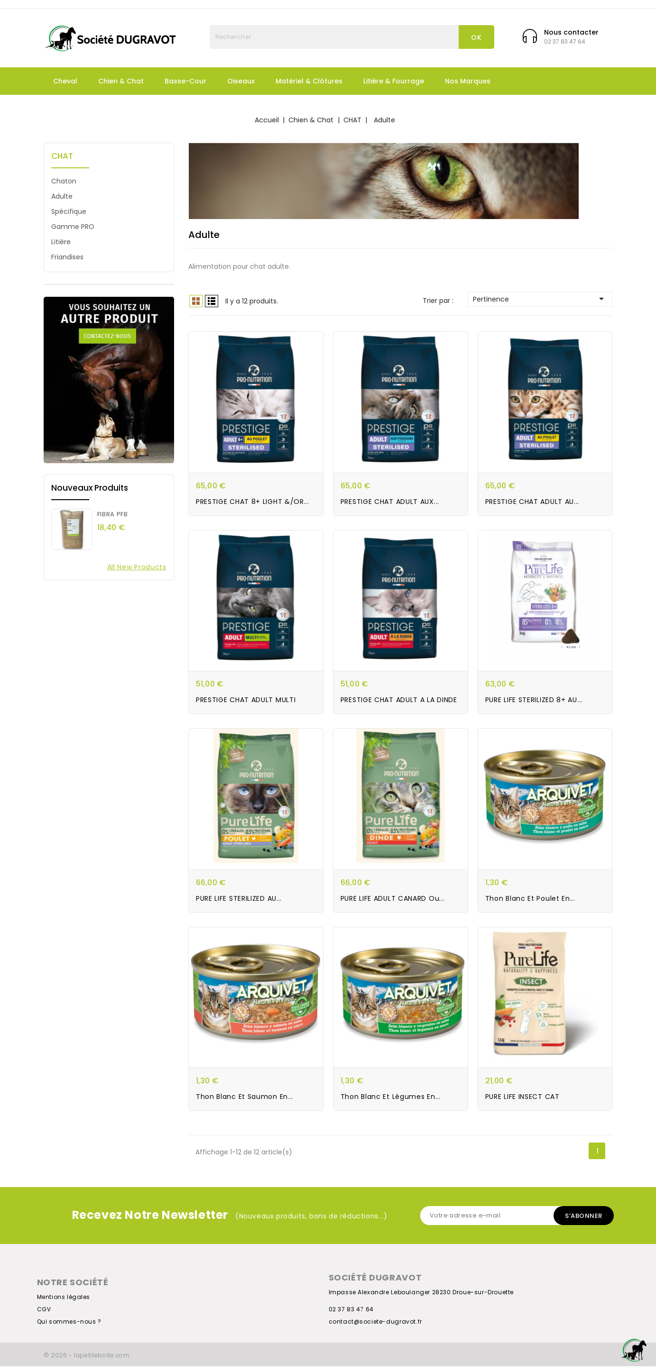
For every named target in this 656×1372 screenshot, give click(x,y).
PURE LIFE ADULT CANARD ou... (393, 902)
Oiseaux (241, 81)
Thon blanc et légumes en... (391, 1102)
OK (476, 37)
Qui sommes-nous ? (69, 1327)
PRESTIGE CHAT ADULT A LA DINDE (399, 703)
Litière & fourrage (393, 81)
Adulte (62, 196)
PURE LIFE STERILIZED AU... (239, 902)
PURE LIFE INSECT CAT (522, 1102)
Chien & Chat (121, 81)
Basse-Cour (185, 81)
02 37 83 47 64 (351, 1315)
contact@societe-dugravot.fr (375, 1327)
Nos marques (467, 81)
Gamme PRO (72, 226)
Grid (196, 301)
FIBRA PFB (112, 514)
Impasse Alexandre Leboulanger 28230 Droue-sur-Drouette (421, 1298)
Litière (61, 242)
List (211, 301)
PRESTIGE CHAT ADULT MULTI (246, 703)
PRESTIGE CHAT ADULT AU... (532, 503)
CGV (44, 1315)
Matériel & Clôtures (309, 81)
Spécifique (68, 211)
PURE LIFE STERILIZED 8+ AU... (533, 703)
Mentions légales (64, 1303)
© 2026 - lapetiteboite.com (87, 1361)
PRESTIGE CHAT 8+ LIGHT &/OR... (252, 503)
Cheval (65, 81)
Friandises (67, 257)
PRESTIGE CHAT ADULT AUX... (390, 503)
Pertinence (540, 298)
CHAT (62, 156)
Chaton (63, 181)
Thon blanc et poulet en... (530, 902)
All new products (136, 567)
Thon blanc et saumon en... (244, 1102)
